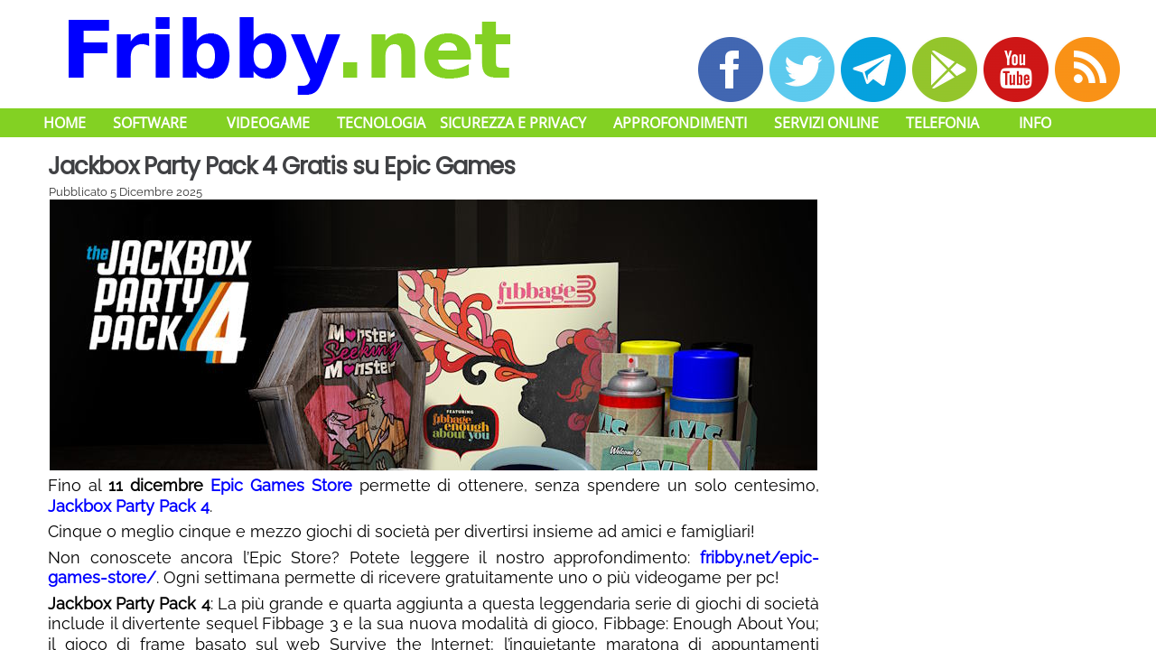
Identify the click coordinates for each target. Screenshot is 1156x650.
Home (64, 123)
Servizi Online (826, 123)
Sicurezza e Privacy (513, 123)
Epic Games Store (281, 485)
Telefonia (942, 123)
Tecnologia (381, 123)
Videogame (268, 123)
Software (150, 123)
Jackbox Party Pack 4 (129, 506)
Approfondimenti (680, 123)
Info (1035, 123)
